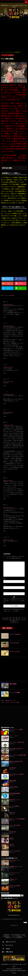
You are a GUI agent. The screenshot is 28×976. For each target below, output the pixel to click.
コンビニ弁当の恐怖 (14, 825)
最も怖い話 (12, 812)
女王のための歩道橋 (14, 885)
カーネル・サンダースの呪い (12, 702)
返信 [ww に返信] (5, 372)
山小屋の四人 (12, 767)
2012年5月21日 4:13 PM (8, 394)
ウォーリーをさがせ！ (15, 634)
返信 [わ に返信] (5, 358)
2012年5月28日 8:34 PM (8, 412)
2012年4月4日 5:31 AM (8, 304)
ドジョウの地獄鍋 (14, 806)
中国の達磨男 (12, 780)
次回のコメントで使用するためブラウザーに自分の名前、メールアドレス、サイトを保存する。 (13, 600)
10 (18, 618)
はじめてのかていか (14, 860)
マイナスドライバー (14, 873)
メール (4, 585)
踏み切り (11, 838)
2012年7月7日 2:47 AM (8, 539)
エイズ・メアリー (14, 736)
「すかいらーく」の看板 (15, 729)
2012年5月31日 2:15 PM (8, 425)
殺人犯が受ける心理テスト (16, 748)
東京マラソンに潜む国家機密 (17, 819)
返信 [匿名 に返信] (5, 317)
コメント (5, 560)
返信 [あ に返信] (5, 416)
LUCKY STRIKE (13, 787)
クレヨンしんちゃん (15, 651)
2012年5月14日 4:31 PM (8, 381)
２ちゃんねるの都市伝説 (17, 937)
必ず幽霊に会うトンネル (15, 866)
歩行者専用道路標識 (14, 793)
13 (11, 621)
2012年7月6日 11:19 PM (8, 507)
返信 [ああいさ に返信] (5, 385)
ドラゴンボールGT (14, 643)
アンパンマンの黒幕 (15, 692)
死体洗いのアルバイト (10, 700)
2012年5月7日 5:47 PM (8, 367)
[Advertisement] (14, 36)
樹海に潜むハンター (14, 799)
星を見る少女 (12, 831)
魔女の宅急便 (13, 683)
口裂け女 (11, 844)
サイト (4, 591)
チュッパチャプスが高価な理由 (17, 755)
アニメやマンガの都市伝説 (8, 295)
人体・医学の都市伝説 (15, 934)
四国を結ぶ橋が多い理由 (15, 761)
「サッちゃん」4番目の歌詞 (16, 742)
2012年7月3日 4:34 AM (8, 480)
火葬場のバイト (13, 879)
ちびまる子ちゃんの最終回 (16, 774)
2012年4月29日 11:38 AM (8, 326)
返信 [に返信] (5, 403)
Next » (15, 621)
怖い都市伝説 (6, 934)
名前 (4, 578)
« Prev (4, 618)
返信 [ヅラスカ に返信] (5, 545)
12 (24, 618)
